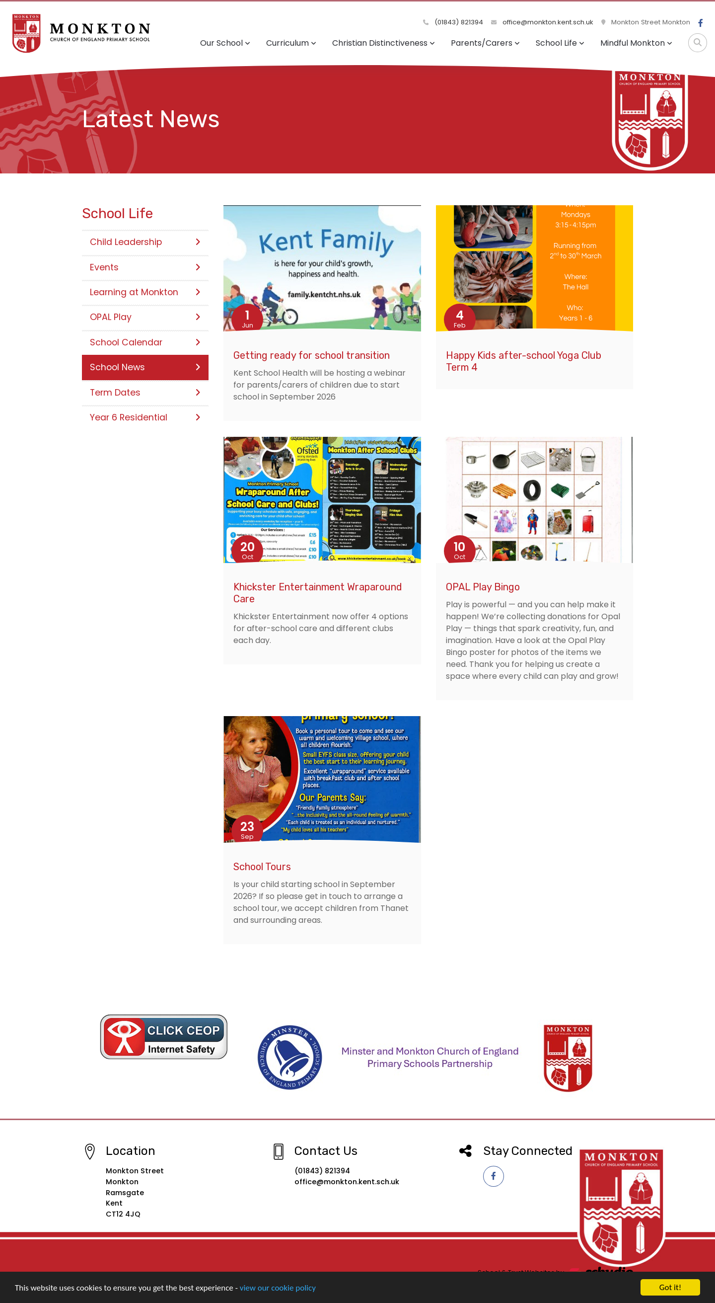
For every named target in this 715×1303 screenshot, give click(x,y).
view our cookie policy (278, 1290)
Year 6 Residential (145, 417)
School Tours (262, 867)
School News (145, 367)
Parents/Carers (485, 43)
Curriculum (291, 43)
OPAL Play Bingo (483, 587)
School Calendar (145, 342)
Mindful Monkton (636, 43)
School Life (560, 43)
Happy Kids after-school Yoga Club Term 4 (523, 361)
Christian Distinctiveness (383, 43)
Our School (225, 43)
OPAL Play (145, 317)
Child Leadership (145, 242)
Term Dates (145, 393)
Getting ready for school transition (311, 355)
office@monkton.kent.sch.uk (542, 22)
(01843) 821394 (453, 22)
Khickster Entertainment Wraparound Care (317, 593)
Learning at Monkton (145, 292)
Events (145, 267)
